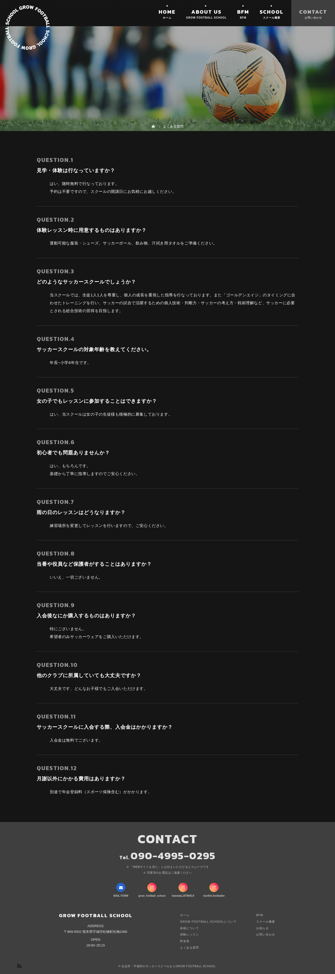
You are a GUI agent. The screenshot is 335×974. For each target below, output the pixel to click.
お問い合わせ (265, 934)
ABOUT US (206, 12)
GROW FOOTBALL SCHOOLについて (208, 921)
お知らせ (262, 928)
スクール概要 (265, 921)
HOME (167, 12)
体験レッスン (189, 934)
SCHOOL (271, 12)
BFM (243, 12)
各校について (189, 928)
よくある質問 (189, 947)
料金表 (184, 941)
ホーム (184, 915)
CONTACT (313, 12)
